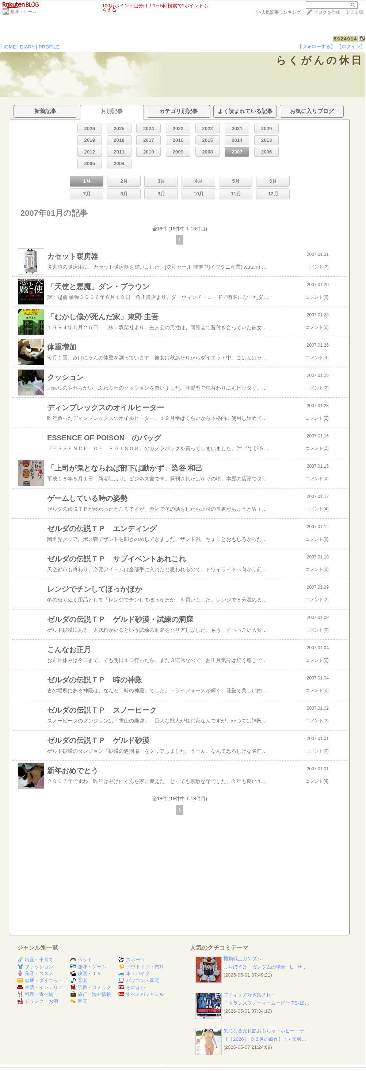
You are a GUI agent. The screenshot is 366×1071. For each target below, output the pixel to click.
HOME (8, 47)
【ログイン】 (351, 46)
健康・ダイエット (40, 980)
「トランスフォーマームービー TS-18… (266, 1003)
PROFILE (49, 47)
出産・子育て (35, 959)
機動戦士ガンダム (243, 958)
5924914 (346, 39)
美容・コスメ (35, 973)
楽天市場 (354, 12)
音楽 (78, 980)
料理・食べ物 (35, 994)
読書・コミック (90, 987)
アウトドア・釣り (141, 966)
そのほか (131, 987)
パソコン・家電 (138, 980)
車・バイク (134, 973)
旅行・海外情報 (90, 994)
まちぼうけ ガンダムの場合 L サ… (265, 967)
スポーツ (131, 959)
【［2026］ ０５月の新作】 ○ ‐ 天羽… (265, 1039)
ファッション (35, 966)
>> (278, 12)
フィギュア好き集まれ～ (250, 994)
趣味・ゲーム (23, 11)
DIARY (27, 47)
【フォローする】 (316, 46)
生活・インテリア (40, 987)
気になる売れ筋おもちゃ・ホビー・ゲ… (266, 1030)
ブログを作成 (327, 12)
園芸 (78, 1001)
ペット (81, 959)
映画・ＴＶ (86, 973)
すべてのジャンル (141, 994)
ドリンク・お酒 (37, 1001)
